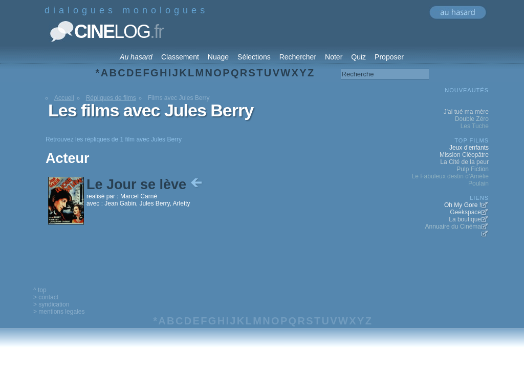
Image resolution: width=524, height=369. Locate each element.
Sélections (254, 57)
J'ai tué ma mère (466, 111)
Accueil (64, 97)
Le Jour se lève (145, 184)
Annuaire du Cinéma (453, 226)
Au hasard (136, 57)
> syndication (51, 304)
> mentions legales (58, 311)
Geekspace (465, 212)
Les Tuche (475, 126)
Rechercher (297, 57)
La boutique (465, 219)
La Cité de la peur (464, 162)
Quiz (358, 57)
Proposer (389, 57)
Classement (180, 57)
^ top (40, 290)
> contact (45, 297)
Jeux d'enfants (469, 147)
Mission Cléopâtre (464, 154)
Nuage (218, 57)
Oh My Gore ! (462, 205)
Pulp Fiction (472, 169)
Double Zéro (472, 118)
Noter (333, 57)
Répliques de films (111, 97)
